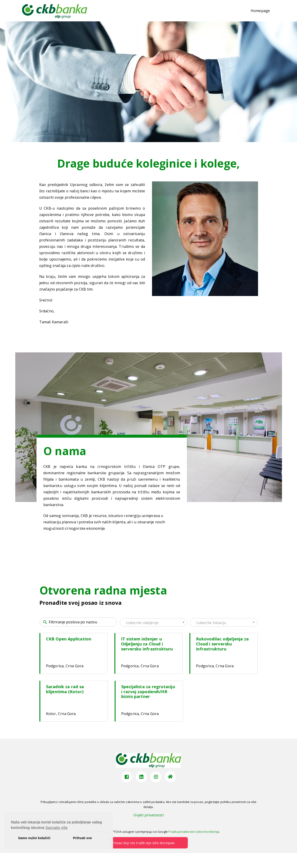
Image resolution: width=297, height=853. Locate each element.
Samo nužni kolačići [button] (34, 838)
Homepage (260, 10)
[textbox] (153, 623)
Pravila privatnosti (180, 832)
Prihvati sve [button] (82, 838)
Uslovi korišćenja (207, 832)
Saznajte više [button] (56, 828)
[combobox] (153, 622)
